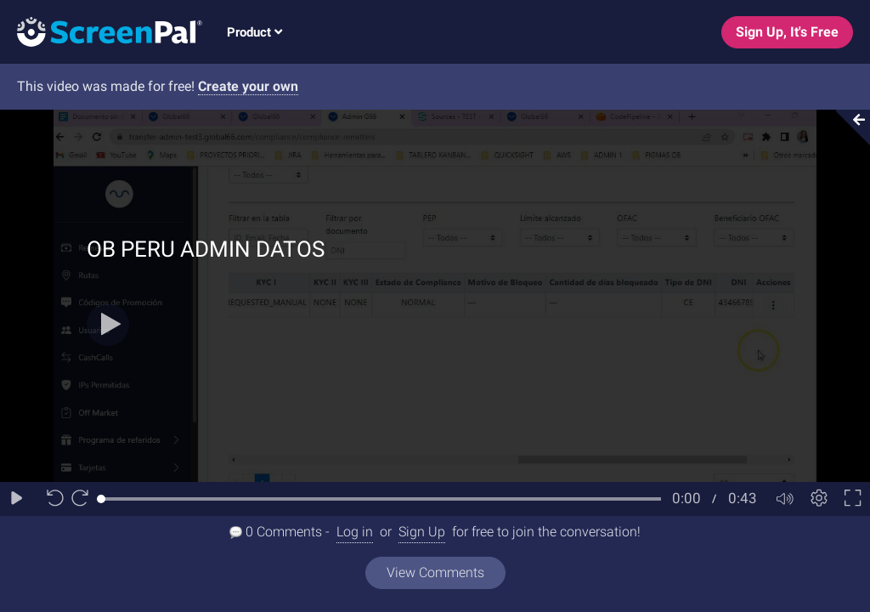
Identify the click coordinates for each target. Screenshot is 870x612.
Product (254, 32)
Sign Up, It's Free (787, 32)
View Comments (435, 572)
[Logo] (101, 31)
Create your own (248, 86)
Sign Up (421, 532)
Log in (354, 532)
